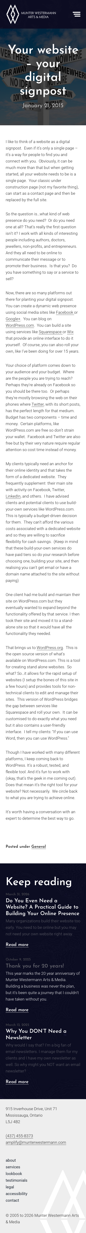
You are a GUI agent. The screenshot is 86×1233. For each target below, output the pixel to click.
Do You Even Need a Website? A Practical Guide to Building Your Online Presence (42, 907)
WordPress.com (20, 325)
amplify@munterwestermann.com (36, 1142)
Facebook (65, 312)
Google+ (13, 319)
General (38, 847)
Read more (17, 945)
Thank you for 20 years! (35, 966)
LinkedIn (13, 496)
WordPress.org (50, 647)
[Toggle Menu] (76, 14)
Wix (70, 332)
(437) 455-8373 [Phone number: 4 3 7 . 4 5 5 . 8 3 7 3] (19, 1136)
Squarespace (51, 332)
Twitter (38, 404)
